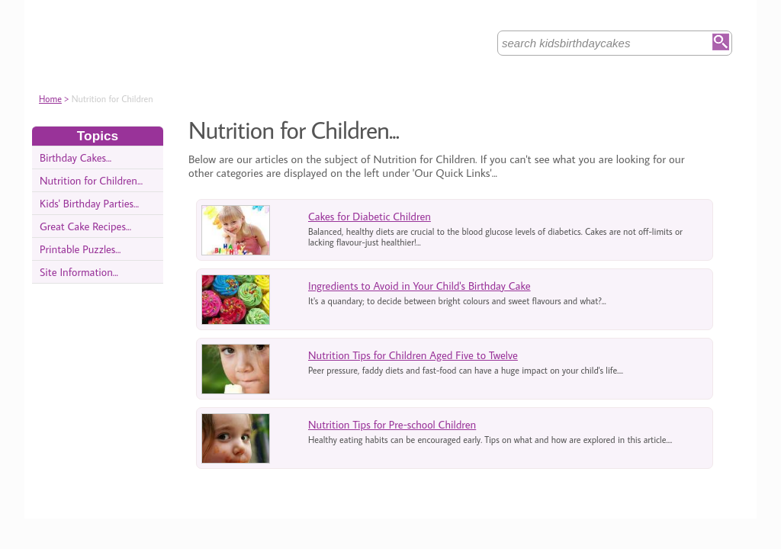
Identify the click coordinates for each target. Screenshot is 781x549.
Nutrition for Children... (91, 180)
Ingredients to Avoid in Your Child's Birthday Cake (419, 285)
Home (50, 98)
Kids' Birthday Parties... (89, 203)
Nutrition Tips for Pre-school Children (392, 424)
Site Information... (79, 272)
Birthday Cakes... (75, 157)
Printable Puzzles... (80, 249)
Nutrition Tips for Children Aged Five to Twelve (413, 355)
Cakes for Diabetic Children (369, 216)
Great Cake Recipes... (85, 226)
